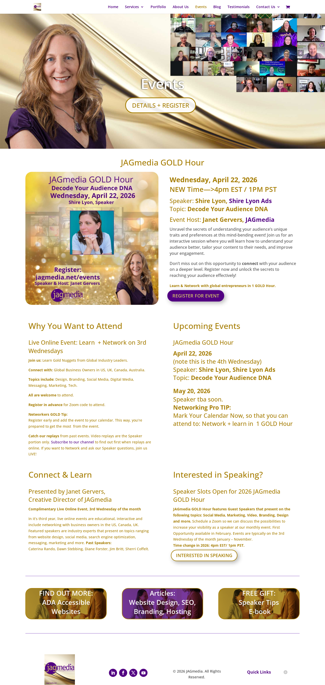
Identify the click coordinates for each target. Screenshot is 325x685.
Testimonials (239, 7)
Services (132, 7)
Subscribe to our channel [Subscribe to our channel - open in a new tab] (72, 442)
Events (201, 7)
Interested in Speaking (204, 555)
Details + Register (160, 105)
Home (113, 7)
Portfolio (158, 7)
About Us (181, 7)
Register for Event (195, 296)
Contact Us (265, 7)
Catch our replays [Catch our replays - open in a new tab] (43, 435)
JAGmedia (260, 219)
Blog (217, 7)
